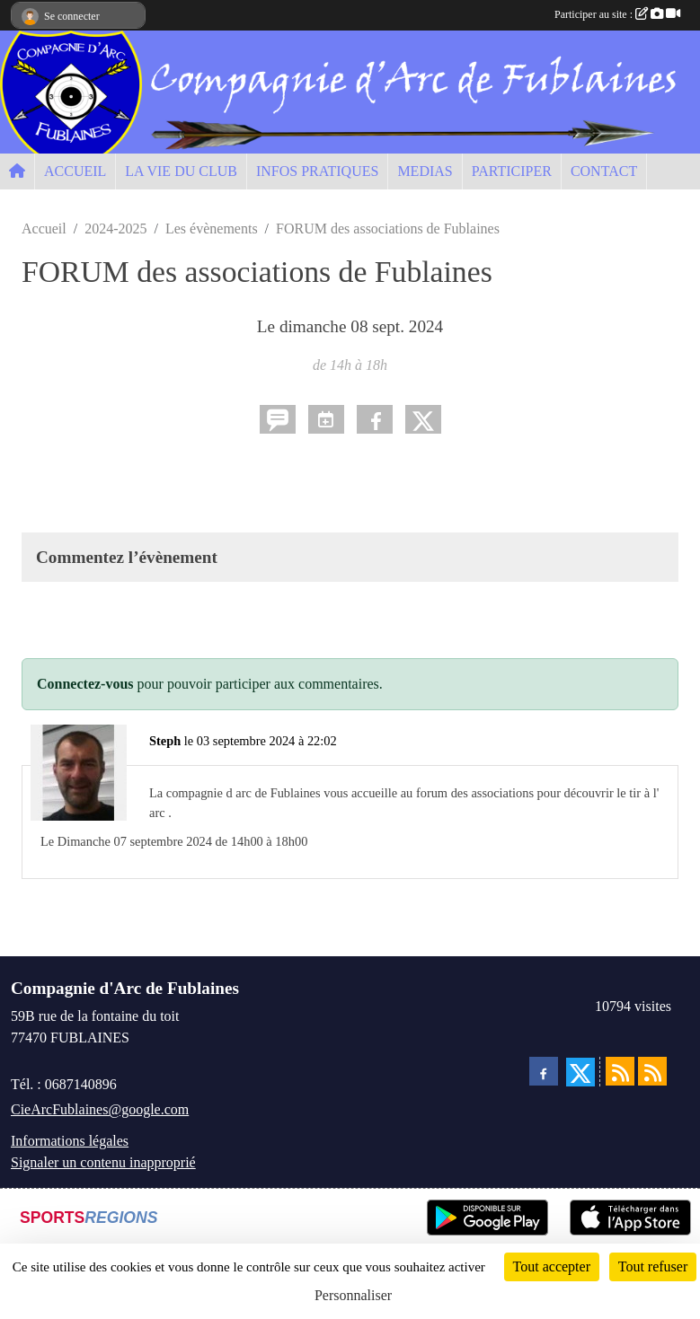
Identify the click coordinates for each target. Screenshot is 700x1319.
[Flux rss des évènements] (652, 1071)
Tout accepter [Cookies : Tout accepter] (551, 1266)
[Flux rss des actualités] (620, 1071)
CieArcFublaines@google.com (100, 1109)
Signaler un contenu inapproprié (103, 1162)
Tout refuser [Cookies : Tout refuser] (653, 1266)
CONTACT (604, 171)
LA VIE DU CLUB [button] (181, 171)
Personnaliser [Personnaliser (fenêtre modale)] (353, 1295)
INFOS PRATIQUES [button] (317, 171)
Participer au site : (617, 14)
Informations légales (69, 1140)
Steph (165, 741)
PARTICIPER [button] (512, 171)
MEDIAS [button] (424, 171)
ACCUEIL (75, 171)
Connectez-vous (85, 683)
